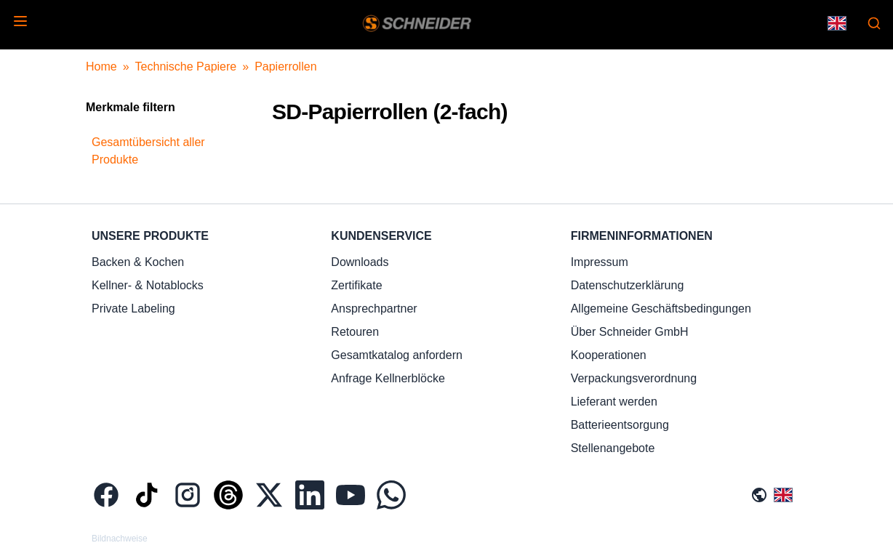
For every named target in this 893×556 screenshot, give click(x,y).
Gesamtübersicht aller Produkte (148, 151)
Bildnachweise (120, 538)
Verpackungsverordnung (634, 378)
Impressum (599, 262)
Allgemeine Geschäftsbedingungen (661, 308)
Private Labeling (133, 308)
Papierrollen (285, 66)
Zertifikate (356, 285)
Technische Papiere (186, 66)
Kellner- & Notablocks (148, 285)
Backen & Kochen (138, 262)
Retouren (355, 332)
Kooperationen (608, 355)
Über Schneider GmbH (630, 332)
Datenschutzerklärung (627, 285)
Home (101, 66)
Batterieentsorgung (620, 425)
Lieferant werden (614, 401)
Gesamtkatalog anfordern (396, 355)
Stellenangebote (613, 448)
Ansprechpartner (374, 308)
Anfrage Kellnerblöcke (388, 378)
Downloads (359, 262)
